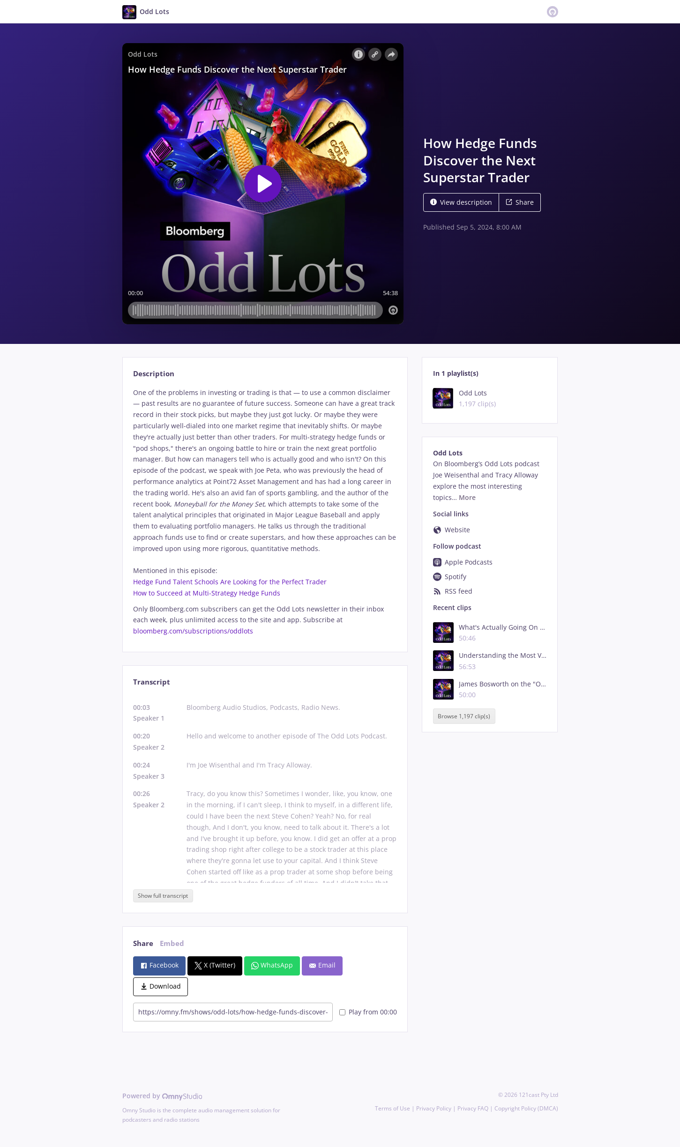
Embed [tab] (172, 943)
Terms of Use (392, 1108)
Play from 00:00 (368, 1011)
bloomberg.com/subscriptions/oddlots (193, 630)
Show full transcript (163, 896)
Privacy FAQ (472, 1108)
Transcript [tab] (151, 682)
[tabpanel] (265, 512)
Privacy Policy (433, 1108)
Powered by (162, 1095)
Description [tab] (153, 374)
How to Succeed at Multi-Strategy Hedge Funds (206, 592)
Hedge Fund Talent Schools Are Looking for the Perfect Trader (230, 581)
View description (461, 202)
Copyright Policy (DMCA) (526, 1108)
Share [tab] (143, 943)
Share (520, 202)
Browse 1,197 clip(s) (464, 716)
